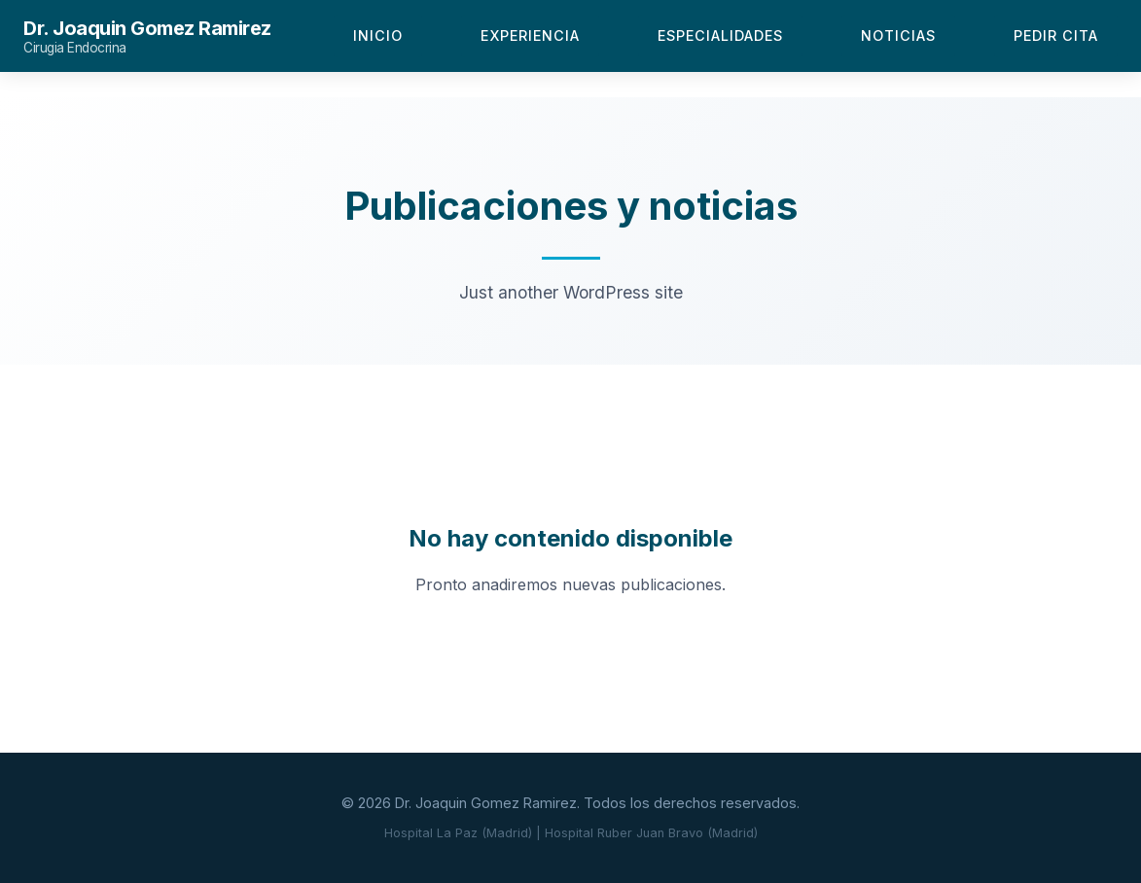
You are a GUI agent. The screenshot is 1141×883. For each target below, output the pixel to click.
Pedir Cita (1056, 35)
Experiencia (530, 35)
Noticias (898, 35)
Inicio (378, 35)
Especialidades (720, 35)
